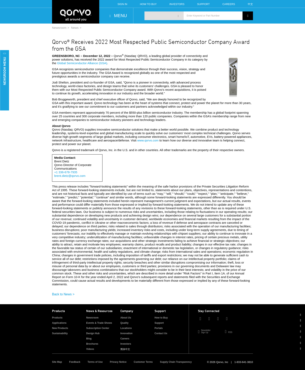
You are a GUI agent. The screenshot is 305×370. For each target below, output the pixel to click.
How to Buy (161, 317)
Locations (126, 328)
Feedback (74, 362)
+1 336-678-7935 (65, 172)
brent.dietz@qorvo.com (69, 175)
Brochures (92, 343)
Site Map (57, 362)
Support (203, 4)
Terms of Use (95, 362)
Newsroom (59, 27)
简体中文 (125, 349)
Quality (124, 323)
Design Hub (93, 333)
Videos (90, 349)
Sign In (122, 4)
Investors (176, 4)
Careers (228, 4)
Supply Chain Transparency (176, 362)
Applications (59, 323)
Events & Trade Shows (99, 323)
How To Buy (148, 4)
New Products (60, 328)
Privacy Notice (118, 362)
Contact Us (161, 333)
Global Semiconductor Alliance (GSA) (82, 63)
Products (57, 317)
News (75, 27)
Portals (159, 328)
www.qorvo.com (148, 140)
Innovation (126, 333)
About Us (125, 317)
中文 (250, 4)
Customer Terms (143, 362)
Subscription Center (97, 328)
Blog (89, 338)
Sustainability (60, 333)
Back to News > (63, 294)
